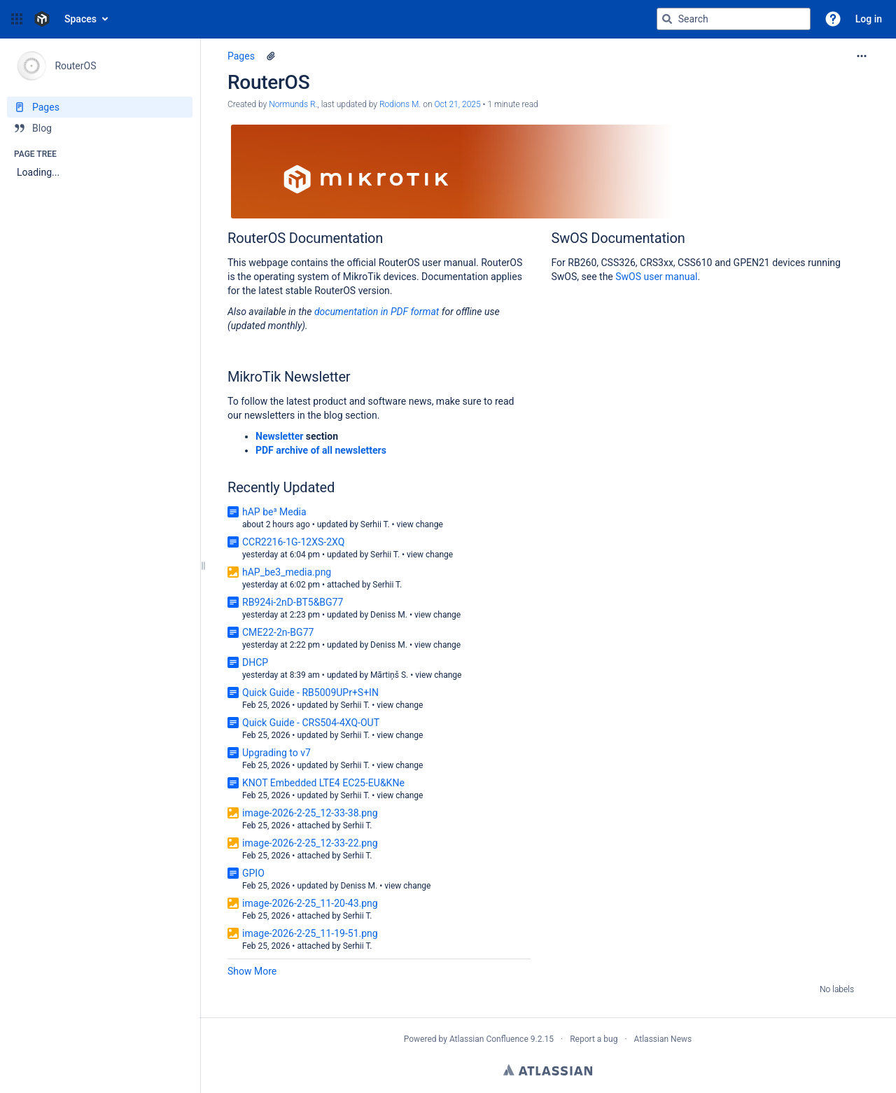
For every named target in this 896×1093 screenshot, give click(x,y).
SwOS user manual (656, 276)
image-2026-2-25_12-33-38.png (310, 813)
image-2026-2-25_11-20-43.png (310, 903)
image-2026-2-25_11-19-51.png (310, 933)
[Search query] (734, 19)
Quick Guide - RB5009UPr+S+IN (310, 692)
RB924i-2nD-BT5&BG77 (292, 602)
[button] (17, 19)
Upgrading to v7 (276, 752)
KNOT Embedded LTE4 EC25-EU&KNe (323, 782)
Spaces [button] (80, 19)
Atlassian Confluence (488, 1039)
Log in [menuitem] (868, 19)
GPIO (253, 873)
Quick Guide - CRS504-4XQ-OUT (310, 722)
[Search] (667, 19)
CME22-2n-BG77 (278, 632)
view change (420, 524)
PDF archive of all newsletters (320, 450)
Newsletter (279, 436)
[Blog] (99, 128)
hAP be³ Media (274, 511)
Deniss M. (388, 615)
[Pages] (99, 107)
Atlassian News (663, 1039)
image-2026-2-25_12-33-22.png (310, 843)
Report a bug (593, 1039)
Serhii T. (375, 524)
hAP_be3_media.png (286, 572)
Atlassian (547, 1070)
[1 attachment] (270, 56)
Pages (241, 56)
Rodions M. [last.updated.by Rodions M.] (400, 104)
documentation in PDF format (378, 311)
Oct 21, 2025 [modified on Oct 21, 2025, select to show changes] (457, 104)
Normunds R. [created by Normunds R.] (293, 104)
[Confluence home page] (42, 19)
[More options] (861, 56)
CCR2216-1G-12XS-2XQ (293, 542)
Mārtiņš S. (389, 675)
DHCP (255, 662)
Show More (251, 971)
